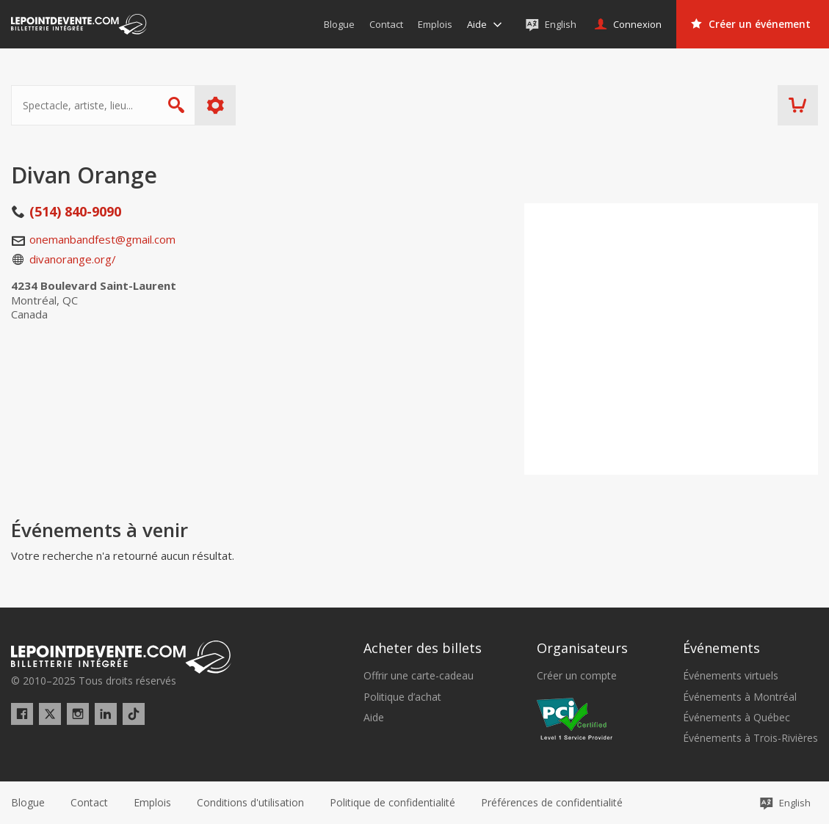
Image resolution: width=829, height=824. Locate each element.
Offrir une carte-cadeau (418, 675)
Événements (721, 648)
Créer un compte (577, 675)
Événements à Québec (736, 717)
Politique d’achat (402, 697)
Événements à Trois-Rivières (750, 738)
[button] (552, 802)
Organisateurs (582, 648)
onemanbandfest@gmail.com (102, 239)
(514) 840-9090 (75, 211)
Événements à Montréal (740, 697)
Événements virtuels (730, 675)
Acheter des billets (422, 648)
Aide (373, 717)
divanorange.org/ (72, 259)
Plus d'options (215, 105)
